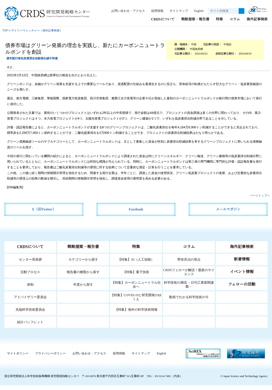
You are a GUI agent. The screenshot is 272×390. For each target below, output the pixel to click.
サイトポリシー (16, 358)
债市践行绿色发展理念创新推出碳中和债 (32, 63)
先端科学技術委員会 (30, 314)
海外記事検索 (257, 23)
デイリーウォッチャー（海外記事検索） (37, 35)
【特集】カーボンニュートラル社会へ (136, 289)
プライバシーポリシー (49, 358)
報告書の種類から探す (83, 276)
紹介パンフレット (30, 326)
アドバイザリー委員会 (30, 301)
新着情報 (242, 264)
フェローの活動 (242, 289)
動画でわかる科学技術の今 (189, 301)
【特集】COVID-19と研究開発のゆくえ (136, 301)
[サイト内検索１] (223, 13)
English (159, 16)
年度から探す (83, 289)
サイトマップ (186, 10)
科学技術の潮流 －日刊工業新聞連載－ (189, 289)
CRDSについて (163, 23)
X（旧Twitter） (43, 213)
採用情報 (164, 10)
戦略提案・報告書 (195, 23)
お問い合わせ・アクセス (135, 10)
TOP (5, 35)
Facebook (136, 213)
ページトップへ (260, 200)
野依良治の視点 (188, 264)
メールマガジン (228, 213)
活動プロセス (30, 276)
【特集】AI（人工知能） (136, 264)
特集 (219, 23)
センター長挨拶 (30, 264)
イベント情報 (242, 276)
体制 (30, 289)
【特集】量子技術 (136, 276)
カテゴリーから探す (83, 264)
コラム (234, 23)
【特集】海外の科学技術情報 (136, 314)
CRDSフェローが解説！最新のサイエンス (189, 276)
